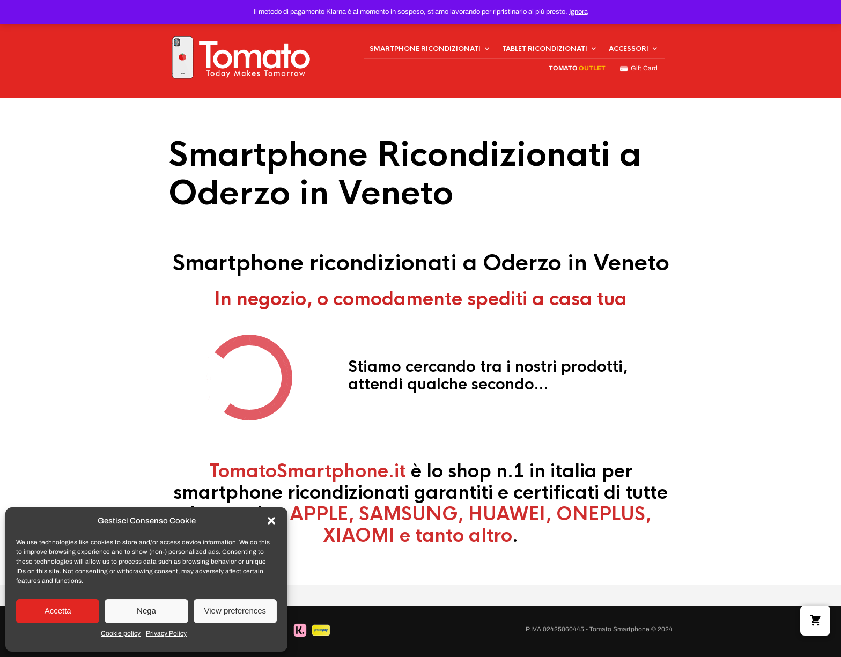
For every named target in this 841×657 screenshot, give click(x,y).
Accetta (58, 610)
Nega (146, 610)
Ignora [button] (578, 12)
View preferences (235, 610)
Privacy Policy (166, 633)
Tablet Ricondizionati (544, 49)
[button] (271, 520)
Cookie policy (121, 633)
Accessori (628, 49)
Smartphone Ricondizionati (425, 49)
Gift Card (639, 68)
